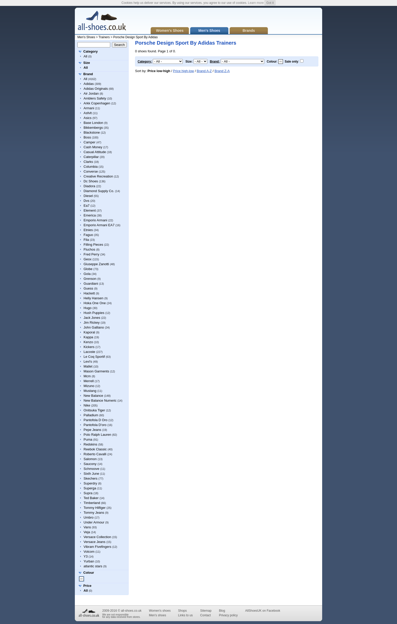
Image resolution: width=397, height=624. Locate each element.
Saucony (90, 464)
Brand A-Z (204, 71)
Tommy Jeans (94, 512)
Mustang (90, 391)
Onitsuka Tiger (94, 410)
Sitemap (205, 610)
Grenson (90, 279)
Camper (89, 142)
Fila (86, 240)
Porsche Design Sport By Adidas (135, 37)
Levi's (88, 361)
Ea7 (86, 205)
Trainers (104, 37)
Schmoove (91, 469)
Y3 (86, 556)
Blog (222, 610)
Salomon (90, 459)
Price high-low (183, 71)
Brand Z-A (222, 71)
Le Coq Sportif (94, 357)
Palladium (91, 415)
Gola (87, 274)
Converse (91, 171)
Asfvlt (88, 113)
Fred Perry (91, 254)
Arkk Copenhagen (97, 103)
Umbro (89, 517)
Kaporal (89, 332)
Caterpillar (91, 157)
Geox (87, 259)
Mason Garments (96, 371)
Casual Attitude (95, 152)
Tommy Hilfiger (95, 508)
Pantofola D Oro (95, 420)
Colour (88, 573)
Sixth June (91, 474)
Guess (88, 288)
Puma (88, 439)
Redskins (90, 444)
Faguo (88, 235)
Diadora (89, 186)
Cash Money (93, 147)
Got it (270, 3)
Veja (87, 532)
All (85, 56)
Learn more (256, 3)
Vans (87, 527)
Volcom (89, 551)
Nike (87, 405)
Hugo (87, 308)
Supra (88, 493)
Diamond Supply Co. (99, 191)
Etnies (88, 230)
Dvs (86, 201)
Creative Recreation (98, 176)
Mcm (87, 376)
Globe (88, 269)
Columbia (91, 167)
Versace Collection (97, 537)
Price (87, 586)
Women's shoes (160, 610)
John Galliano (94, 327)
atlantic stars (93, 566)
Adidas (89, 84)
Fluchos (89, 249)
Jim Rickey (92, 322)
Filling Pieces (93, 244)
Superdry (90, 483)
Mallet (88, 366)
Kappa (88, 337)
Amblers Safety (95, 98)
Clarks (88, 162)
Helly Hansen (93, 298)
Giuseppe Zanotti (96, 264)
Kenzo (88, 342)
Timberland (92, 503)
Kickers (89, 347)
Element (90, 210)
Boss (87, 137)
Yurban (89, 561)
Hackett (89, 293)
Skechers (90, 478)
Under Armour (94, 522)
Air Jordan (91, 93)
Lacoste (89, 352)
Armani (89, 108)
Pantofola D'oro (95, 425)
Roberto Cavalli (95, 454)
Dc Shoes (91, 181)
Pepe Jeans (92, 430)
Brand (88, 74)
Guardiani (91, 283)
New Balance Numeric (100, 400)
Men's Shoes (86, 37)
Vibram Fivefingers (97, 547)
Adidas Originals (96, 89)
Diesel (88, 196)
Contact (205, 615)
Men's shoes (157, 615)
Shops (182, 610)
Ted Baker (91, 498)
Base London (93, 123)
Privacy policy (228, 615)
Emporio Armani (95, 220)
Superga (90, 488)
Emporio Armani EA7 (99, 225)
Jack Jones (92, 318)
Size (86, 63)
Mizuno (89, 386)
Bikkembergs (93, 128)
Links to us (185, 615)
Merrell (89, 381)
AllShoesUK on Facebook (262, 610)
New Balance (93, 396)
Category (90, 51)
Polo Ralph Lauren (97, 435)
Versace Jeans (94, 542)
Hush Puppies (94, 313)
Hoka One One (95, 303)
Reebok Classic (95, 449)
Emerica (90, 215)
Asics (87, 118)
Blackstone (92, 132)
